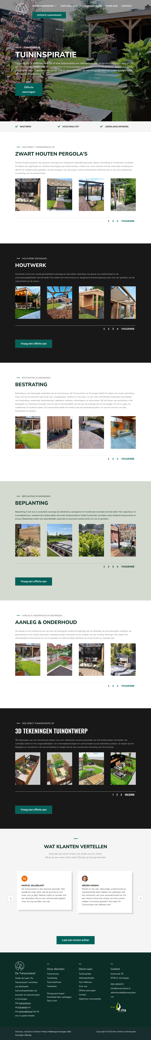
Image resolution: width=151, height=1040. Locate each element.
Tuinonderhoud (54, 982)
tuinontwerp (25, 1003)
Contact (126, 6)
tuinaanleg (23, 1007)
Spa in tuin (52, 1000)
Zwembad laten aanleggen (59, 997)
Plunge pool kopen (56, 993)
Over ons (112, 6)
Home (18, 47)
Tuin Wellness (69, 6)
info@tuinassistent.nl (120, 988)
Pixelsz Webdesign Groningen (54, 1031)
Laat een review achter (75, 940)
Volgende (127, 221)
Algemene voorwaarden (90, 998)
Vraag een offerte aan (34, 343)
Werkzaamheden (43, 6)
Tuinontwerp (53, 973)
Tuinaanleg (52, 978)
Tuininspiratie (93, 6)
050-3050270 (117, 984)
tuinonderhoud (25, 1011)
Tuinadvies (52, 986)
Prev (11, 898)
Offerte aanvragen (28, 89)
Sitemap (28, 1035)
